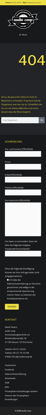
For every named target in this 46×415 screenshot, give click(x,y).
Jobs (7, 386)
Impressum (10, 365)
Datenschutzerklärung (17, 283)
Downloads (10, 378)
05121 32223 (16, 3)
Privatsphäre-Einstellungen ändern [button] (21, 391)
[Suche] (42, 120)
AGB (7, 382)
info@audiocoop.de (33, 3)
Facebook (9, 369)
